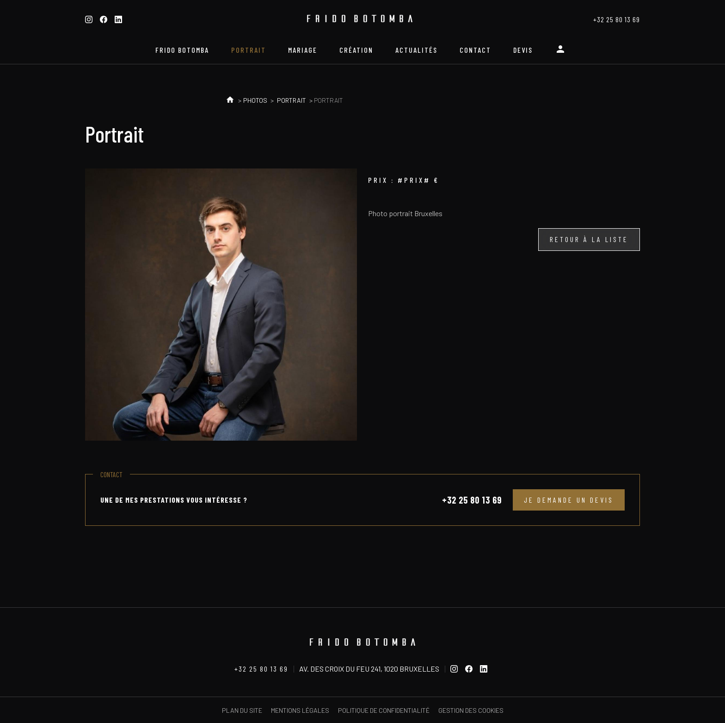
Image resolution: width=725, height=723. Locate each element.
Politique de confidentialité (384, 710)
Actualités (416, 49)
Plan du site (242, 710)
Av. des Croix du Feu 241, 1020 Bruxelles (369, 668)
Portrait (248, 49)
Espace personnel (562, 53)
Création (356, 49)
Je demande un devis (569, 499)
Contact (475, 49)
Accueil (230, 100)
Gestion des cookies (471, 710)
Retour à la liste (589, 239)
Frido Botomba (182, 49)
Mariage (302, 49)
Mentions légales (300, 710)
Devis (523, 49)
